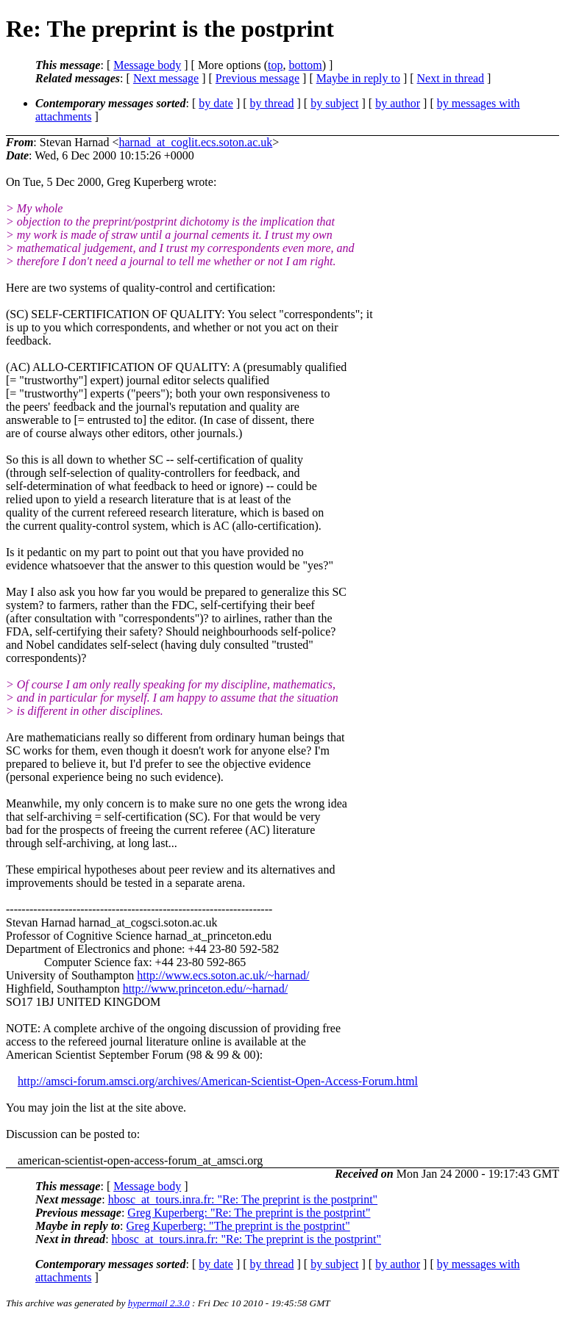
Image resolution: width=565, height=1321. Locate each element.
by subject (334, 103)
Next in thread (451, 78)
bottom (304, 65)
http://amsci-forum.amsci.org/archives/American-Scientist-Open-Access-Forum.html (218, 1081)
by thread (272, 103)
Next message (166, 78)
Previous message (257, 78)
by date (216, 103)
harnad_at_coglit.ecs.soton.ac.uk (195, 142)
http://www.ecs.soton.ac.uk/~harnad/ (223, 975)
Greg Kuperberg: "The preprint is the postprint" (238, 1226)
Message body (147, 65)
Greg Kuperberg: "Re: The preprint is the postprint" (248, 1212)
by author (397, 103)
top (275, 65)
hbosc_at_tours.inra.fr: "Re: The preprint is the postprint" (242, 1199)
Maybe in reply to (358, 78)
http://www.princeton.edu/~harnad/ (205, 988)
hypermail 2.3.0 (159, 1303)
